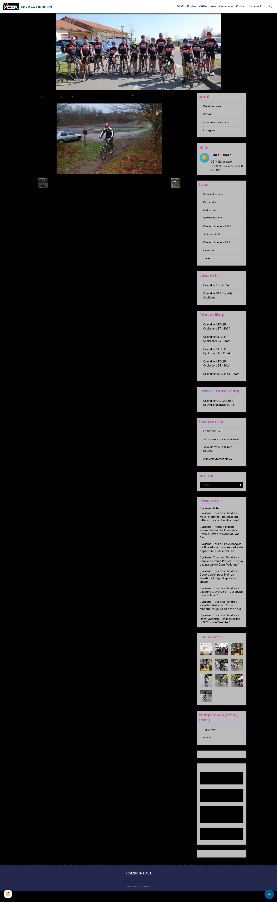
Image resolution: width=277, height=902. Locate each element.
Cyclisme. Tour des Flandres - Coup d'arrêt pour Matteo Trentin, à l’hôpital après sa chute (219, 586)
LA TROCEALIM (212, 435)
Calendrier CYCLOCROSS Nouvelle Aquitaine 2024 (218, 406)
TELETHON (209, 739)
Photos (191, 6)
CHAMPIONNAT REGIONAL (218, 468)
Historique (209, 212)
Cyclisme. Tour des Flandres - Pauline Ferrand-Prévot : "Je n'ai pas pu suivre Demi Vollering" (221, 571)
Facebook (255, 6)
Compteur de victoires (217, 123)
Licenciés (209, 254)
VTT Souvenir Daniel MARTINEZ (215, 446)
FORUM (207, 748)
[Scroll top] (269, 894)
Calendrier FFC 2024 (216, 289)
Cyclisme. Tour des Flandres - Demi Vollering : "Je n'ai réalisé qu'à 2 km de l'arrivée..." (220, 628)
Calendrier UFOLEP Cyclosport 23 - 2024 (216, 342)
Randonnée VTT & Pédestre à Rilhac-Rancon (102, 96)
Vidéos (203, 6)
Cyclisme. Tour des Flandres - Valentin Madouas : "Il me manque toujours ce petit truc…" (221, 615)
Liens (213, 6)
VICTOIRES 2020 (213, 221)
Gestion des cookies (138, 897)
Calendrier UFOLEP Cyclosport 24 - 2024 (216, 367)
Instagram (209, 131)
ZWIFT (207, 262)
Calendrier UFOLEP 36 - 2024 (221, 377)
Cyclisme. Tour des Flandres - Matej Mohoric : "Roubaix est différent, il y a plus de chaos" (219, 526)
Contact (241, 6)
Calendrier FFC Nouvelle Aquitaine (217, 299)
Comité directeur (214, 196)
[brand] (27, 6)
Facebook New (212, 106)
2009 (67, 96)
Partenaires (226, 6)
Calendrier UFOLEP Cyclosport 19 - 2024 (216, 355)
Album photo (52, 96)
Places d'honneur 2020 (217, 229)
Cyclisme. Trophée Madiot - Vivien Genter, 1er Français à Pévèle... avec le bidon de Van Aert (219, 542)
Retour (109, 183)
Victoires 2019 (212, 237)
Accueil (35, 96)
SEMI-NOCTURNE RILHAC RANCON (218, 458)
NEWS (180, 6)
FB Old (207, 115)
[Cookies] (8, 894)
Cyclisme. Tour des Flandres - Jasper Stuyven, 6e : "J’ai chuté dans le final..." (221, 601)
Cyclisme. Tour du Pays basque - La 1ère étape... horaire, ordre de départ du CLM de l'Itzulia (222, 557)
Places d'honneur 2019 (217, 245)
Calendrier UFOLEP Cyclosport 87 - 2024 (216, 330)
